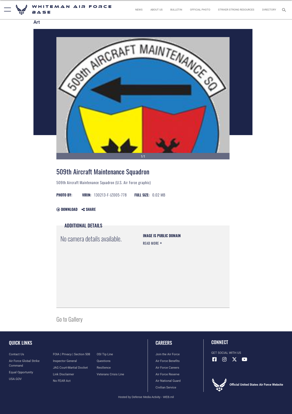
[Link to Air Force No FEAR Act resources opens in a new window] (62, 381)
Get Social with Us (226, 353)
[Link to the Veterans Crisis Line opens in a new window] (110, 374)
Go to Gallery (69, 319)
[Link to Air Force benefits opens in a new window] (168, 361)
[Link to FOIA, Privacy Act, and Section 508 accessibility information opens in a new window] (71, 354)
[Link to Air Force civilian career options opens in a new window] (166, 387)
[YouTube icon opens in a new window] (244, 359)
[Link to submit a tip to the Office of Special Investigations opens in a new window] (105, 354)
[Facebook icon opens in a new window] (214, 359)
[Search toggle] (284, 9)
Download (66, 209)
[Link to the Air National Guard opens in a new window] (168, 381)
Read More (151, 243)
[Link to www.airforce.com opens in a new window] (168, 354)
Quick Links (20, 342)
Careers (164, 342)
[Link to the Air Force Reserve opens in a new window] (167, 374)
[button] (6, 9)
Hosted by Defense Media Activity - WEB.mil (146, 397)
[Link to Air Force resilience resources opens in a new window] (104, 367)
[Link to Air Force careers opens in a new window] (167, 367)
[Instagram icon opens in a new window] (224, 359)
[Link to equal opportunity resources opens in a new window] (21, 372)
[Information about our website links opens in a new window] (63, 374)
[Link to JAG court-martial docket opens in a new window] (70, 367)
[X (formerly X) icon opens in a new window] (234, 359)
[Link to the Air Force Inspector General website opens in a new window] (65, 361)
